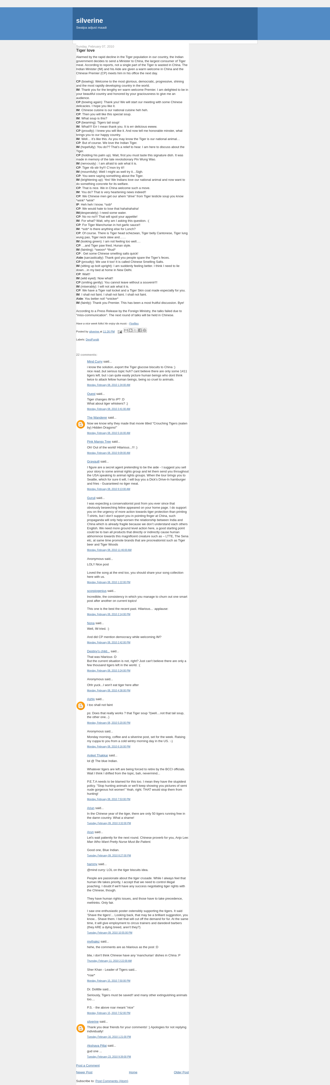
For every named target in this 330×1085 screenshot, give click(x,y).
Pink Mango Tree (99, 441)
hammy (92, 864)
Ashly (91, 699)
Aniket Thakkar (97, 755)
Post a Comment (88, 1065)
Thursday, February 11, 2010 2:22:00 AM (109, 961)
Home (133, 1072)
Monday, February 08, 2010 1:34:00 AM (108, 385)
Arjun (90, 808)
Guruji (91, 498)
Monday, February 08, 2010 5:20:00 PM (108, 722)
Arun (90, 832)
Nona (91, 623)
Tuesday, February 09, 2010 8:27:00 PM (109, 855)
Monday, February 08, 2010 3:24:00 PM (108, 670)
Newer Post (84, 1072)
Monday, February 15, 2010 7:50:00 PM (108, 980)
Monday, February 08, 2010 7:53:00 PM (108, 799)
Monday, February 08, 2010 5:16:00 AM (108, 433)
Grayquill (93, 461)
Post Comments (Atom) (111, 1081)
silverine (89, 20)
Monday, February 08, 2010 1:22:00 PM (108, 582)
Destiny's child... (98, 651)
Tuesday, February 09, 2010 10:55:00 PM (109, 932)
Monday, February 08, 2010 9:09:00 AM (108, 453)
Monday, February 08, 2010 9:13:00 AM (108, 489)
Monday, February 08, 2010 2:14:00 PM (108, 614)
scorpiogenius (97, 591)
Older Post (181, 1072)
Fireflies (134, 323)
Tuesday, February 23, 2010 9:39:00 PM (109, 1056)
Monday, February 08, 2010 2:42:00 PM (108, 642)
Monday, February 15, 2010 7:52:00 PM (108, 1013)
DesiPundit (92, 339)
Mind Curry (95, 361)
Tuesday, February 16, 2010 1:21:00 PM (109, 1036)
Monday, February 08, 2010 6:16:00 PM (108, 746)
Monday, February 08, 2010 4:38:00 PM (108, 690)
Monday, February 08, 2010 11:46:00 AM (109, 550)
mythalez (93, 941)
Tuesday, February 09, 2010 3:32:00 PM (109, 823)
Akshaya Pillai (97, 1045)
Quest (91, 394)
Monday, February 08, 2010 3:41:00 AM (108, 409)
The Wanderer (97, 417)
